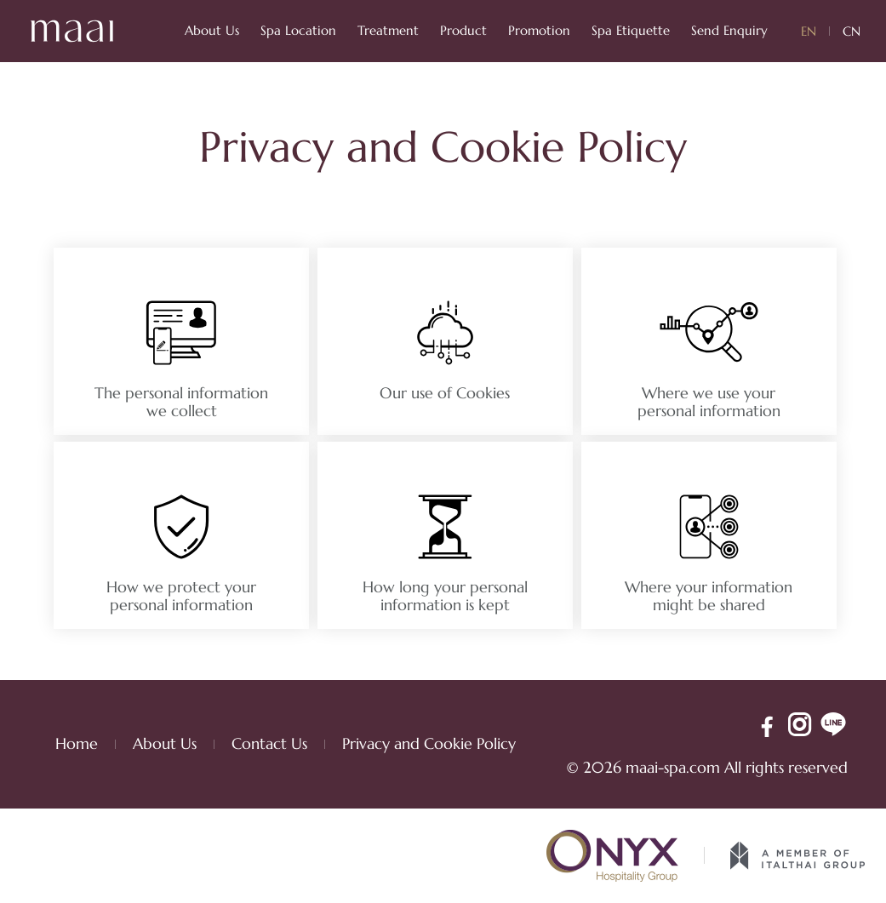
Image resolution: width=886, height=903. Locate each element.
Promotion (539, 30)
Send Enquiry (729, 30)
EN (808, 31)
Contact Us (269, 743)
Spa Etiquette (631, 30)
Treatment (388, 30)
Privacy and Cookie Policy (429, 743)
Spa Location (298, 30)
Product (463, 30)
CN (851, 31)
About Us (212, 30)
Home (76, 743)
